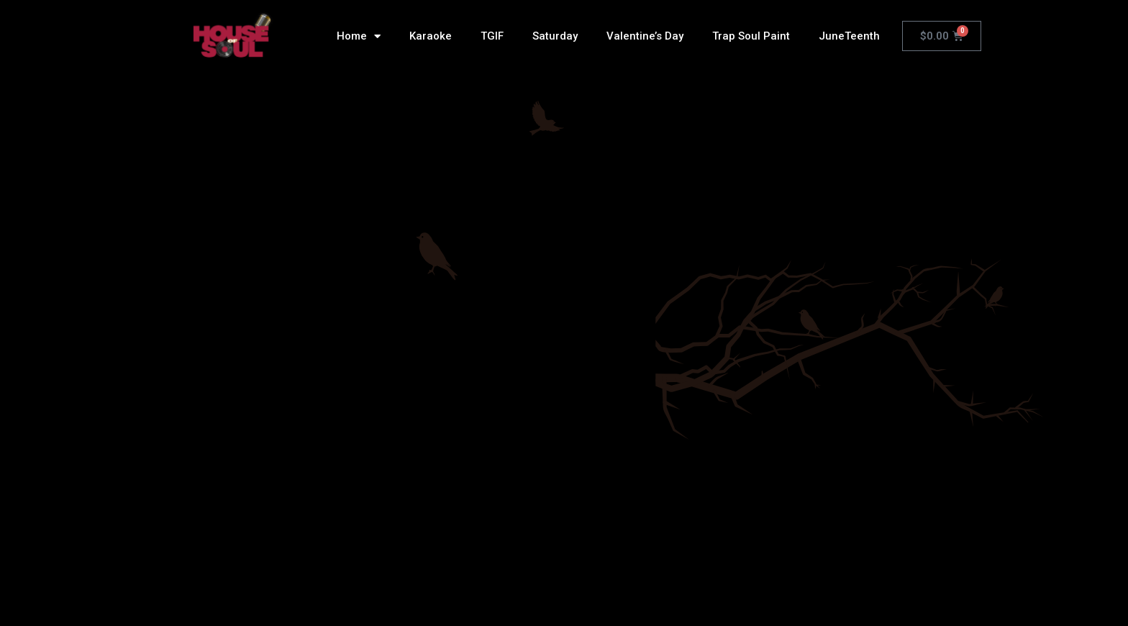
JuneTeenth (849, 36)
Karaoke (430, 36)
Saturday (555, 36)
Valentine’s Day (644, 36)
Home (359, 36)
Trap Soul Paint (751, 36)
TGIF (492, 36)
